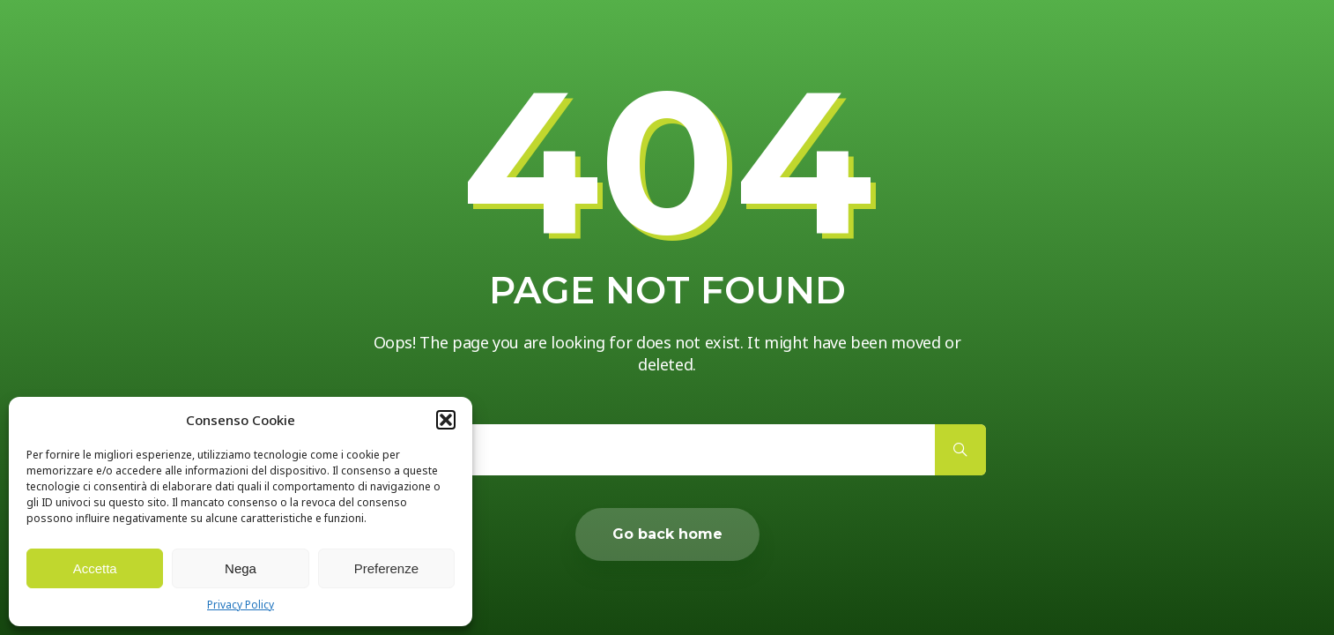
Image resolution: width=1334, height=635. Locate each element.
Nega (240, 568)
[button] (446, 420)
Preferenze (386, 568)
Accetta (95, 568)
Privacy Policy (240, 604)
